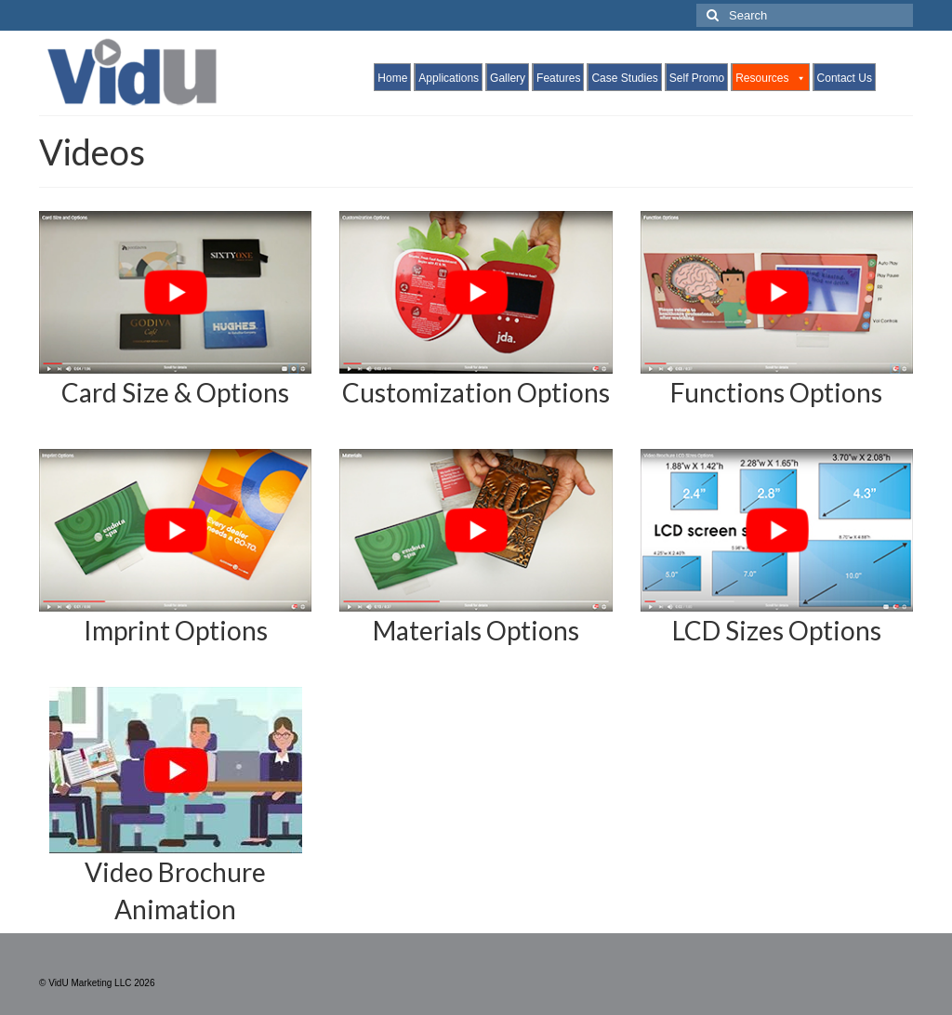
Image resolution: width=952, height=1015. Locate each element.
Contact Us (844, 78)
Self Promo (696, 78)
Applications (448, 78)
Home (392, 78)
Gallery (507, 78)
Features (558, 78)
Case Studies (624, 78)
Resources (770, 78)
